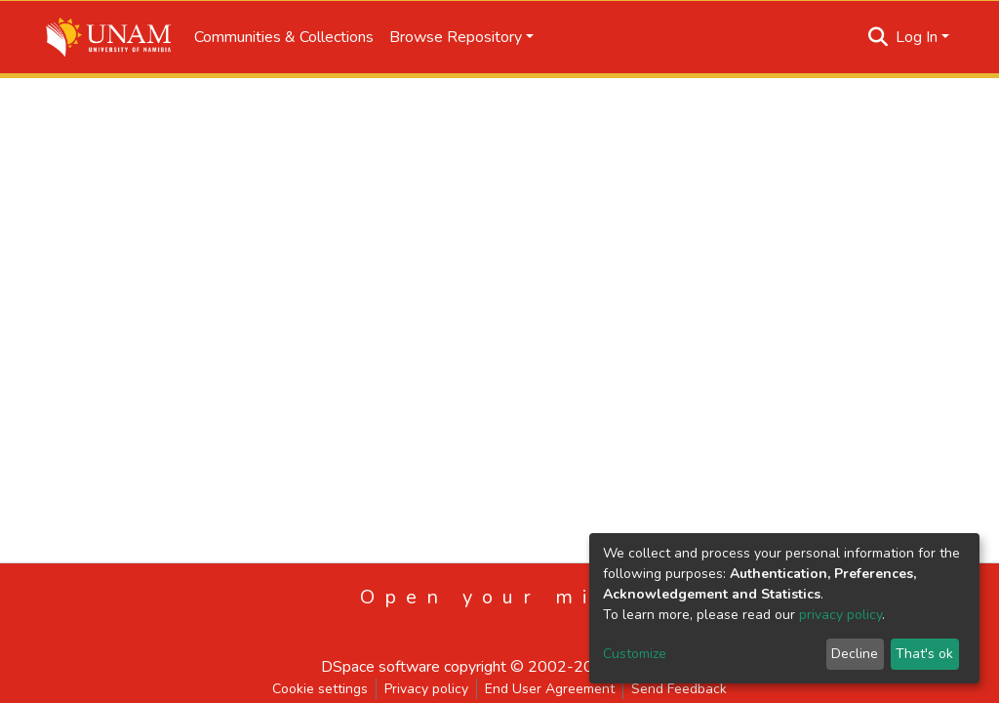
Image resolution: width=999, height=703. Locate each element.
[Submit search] (878, 37)
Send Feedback (679, 689)
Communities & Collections (284, 37)
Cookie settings (320, 689)
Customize (634, 653)
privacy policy (840, 614)
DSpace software (380, 667)
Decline (854, 653)
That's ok (924, 653)
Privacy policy (426, 689)
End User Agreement (550, 689)
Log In (917, 37)
